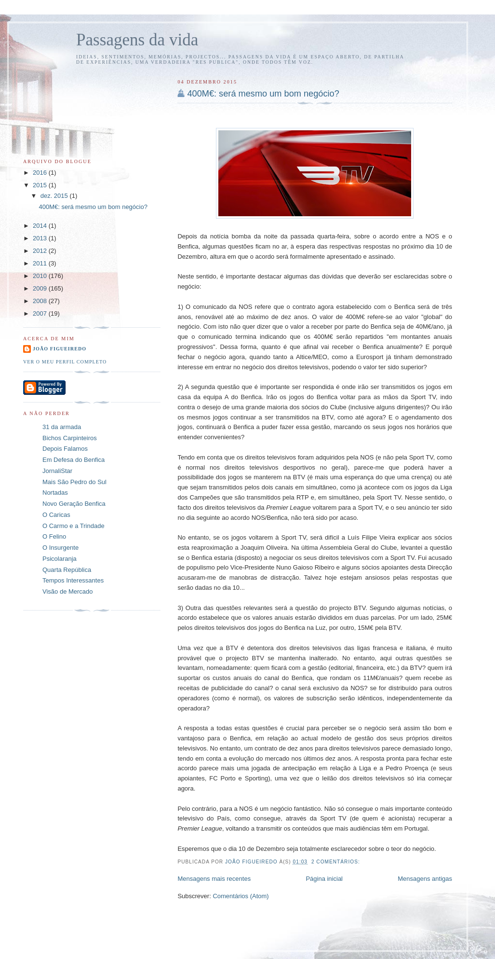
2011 (41, 263)
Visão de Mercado (67, 591)
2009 (41, 288)
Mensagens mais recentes (214, 878)
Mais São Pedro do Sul (74, 482)
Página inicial (324, 878)
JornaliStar (57, 470)
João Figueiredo (59, 348)
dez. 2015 (55, 195)
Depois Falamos (65, 448)
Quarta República (66, 569)
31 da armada (61, 427)
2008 (41, 301)
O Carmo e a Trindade (73, 525)
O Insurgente (60, 547)
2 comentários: (336, 861)
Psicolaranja (59, 558)
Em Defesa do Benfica (73, 459)
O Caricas (56, 514)
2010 (41, 275)
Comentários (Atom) (240, 896)
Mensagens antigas (425, 878)
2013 (41, 238)
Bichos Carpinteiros (69, 438)
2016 (41, 172)
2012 (41, 250)
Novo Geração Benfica (74, 503)
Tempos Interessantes (73, 580)
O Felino (54, 536)
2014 (41, 225)
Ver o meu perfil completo (65, 361)
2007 (41, 313)
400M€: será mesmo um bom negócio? (263, 93)
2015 (41, 185)
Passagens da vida (137, 39)
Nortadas (55, 492)
